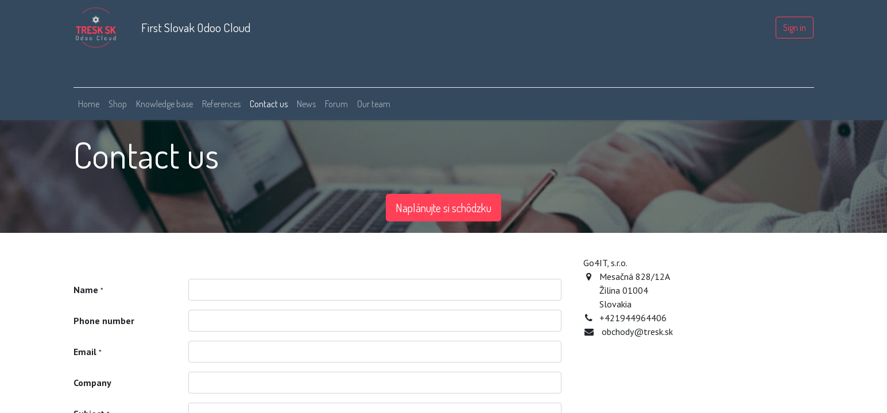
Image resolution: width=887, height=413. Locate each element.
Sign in (794, 27)
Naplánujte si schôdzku (443, 207)
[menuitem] (88, 103)
